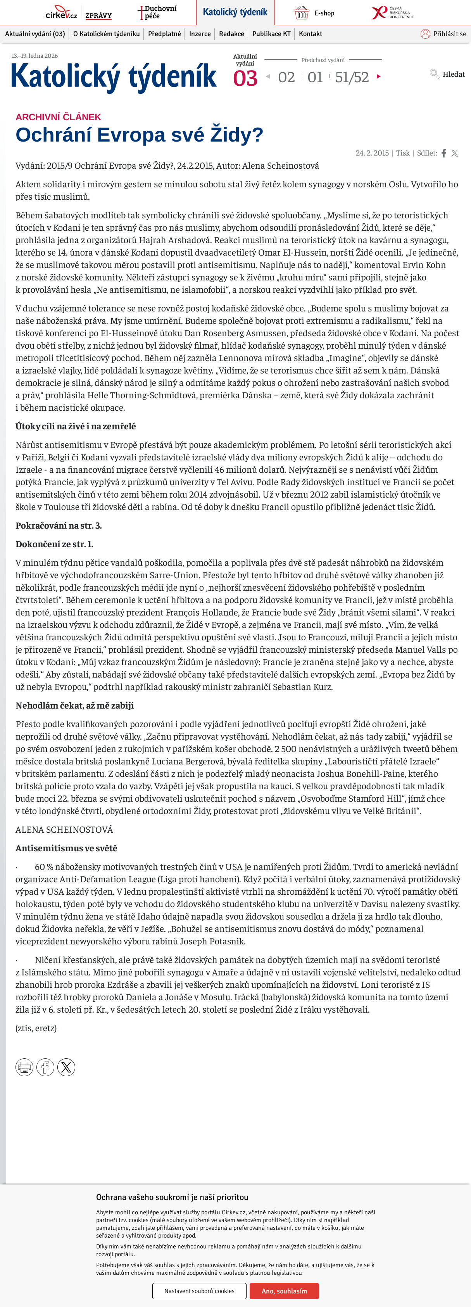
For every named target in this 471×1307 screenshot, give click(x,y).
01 (315, 76)
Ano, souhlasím (284, 1291)
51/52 (352, 76)
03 (245, 76)
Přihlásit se (443, 34)
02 (286, 76)
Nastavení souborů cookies (199, 1291)
